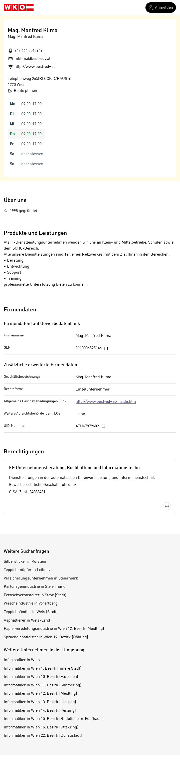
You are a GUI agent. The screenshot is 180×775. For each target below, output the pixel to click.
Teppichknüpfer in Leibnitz (27, 570)
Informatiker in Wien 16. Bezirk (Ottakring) (41, 727)
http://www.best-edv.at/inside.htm (106, 402)
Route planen (22, 90)
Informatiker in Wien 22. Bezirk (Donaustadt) (43, 736)
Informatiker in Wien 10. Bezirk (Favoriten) (41, 677)
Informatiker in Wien (22, 660)
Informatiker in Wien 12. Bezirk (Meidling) (40, 694)
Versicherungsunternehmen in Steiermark (41, 578)
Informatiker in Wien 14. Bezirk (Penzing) (40, 711)
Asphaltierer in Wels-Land (27, 621)
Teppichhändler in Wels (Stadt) (31, 612)
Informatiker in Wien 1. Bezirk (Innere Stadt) (42, 669)
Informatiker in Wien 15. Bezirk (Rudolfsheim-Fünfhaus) (53, 719)
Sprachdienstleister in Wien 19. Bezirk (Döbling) (46, 637)
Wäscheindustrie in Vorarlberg (31, 604)
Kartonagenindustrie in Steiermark (34, 587)
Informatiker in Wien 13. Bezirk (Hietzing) (40, 702)
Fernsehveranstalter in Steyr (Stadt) (35, 595)
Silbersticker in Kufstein (25, 562)
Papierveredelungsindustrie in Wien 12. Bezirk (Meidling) (54, 629)
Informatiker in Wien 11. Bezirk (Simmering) (42, 685)
